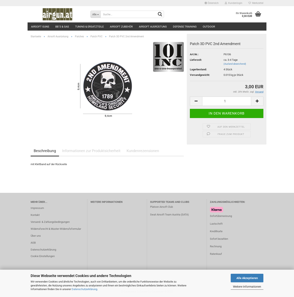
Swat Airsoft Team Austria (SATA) (169, 214)
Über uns (36, 235)
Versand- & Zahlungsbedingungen (50, 221)
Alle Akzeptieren (247, 278)
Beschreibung (45, 151)
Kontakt (35, 214)
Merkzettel (255, 3)
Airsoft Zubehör (121, 26)
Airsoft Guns (40, 26)
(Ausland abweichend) (235, 64)
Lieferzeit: (196, 59)
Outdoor (209, 26)
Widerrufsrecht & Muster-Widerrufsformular (56, 228)
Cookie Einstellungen (43, 256)
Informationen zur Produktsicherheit (91, 151)
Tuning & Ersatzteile (89, 26)
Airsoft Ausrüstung (153, 26)
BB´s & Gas (62, 26)
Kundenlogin (233, 3)
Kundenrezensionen (143, 151)
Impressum (37, 208)
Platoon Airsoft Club (161, 206)
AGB (33, 242)
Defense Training (185, 26)
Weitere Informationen (247, 286)
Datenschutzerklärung (84, 289)
